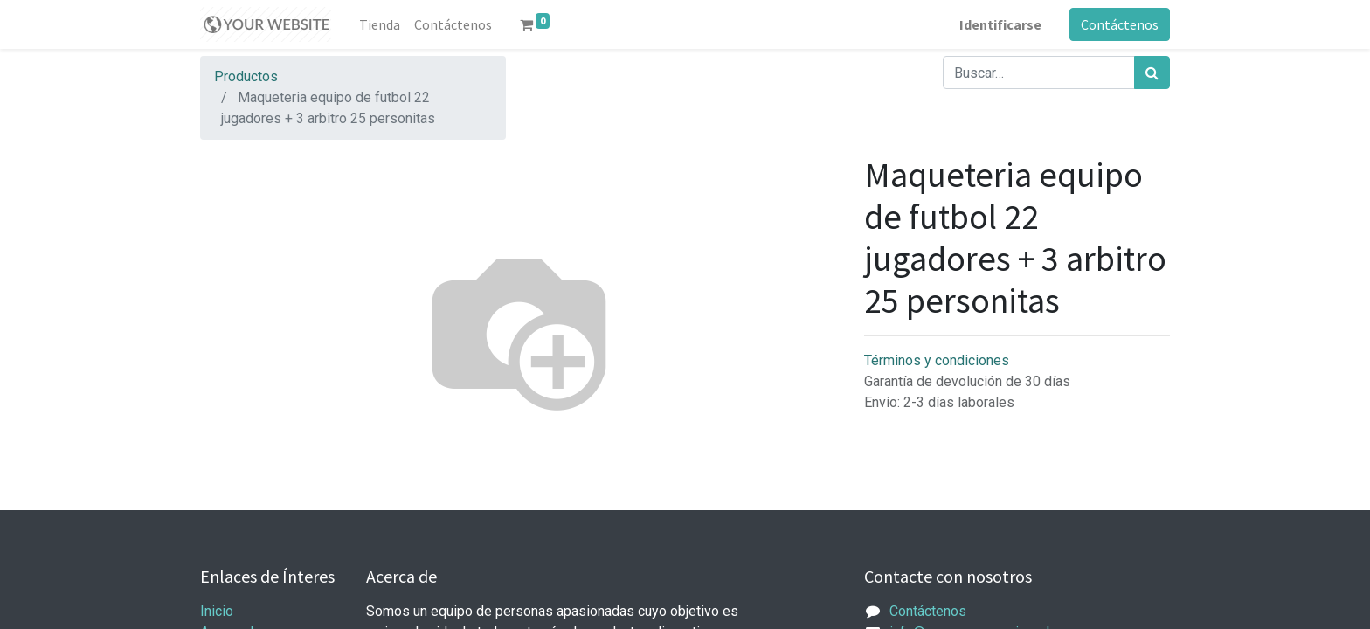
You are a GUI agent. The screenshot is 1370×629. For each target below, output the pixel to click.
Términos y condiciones (936, 360)
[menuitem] (379, 24)
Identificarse (1000, 24)
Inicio (216, 611)
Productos (246, 76)
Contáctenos (1120, 24)
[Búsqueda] (1152, 72)
